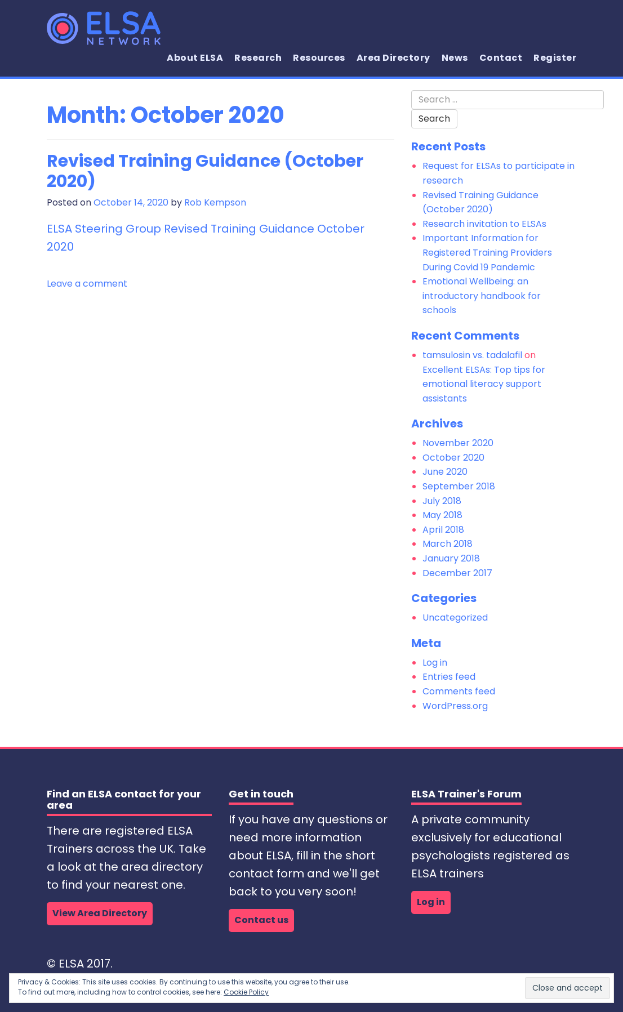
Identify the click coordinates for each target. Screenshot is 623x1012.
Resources (319, 57)
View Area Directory (99, 913)
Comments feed (458, 691)
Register (554, 57)
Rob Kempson (215, 202)
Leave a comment (87, 283)
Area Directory (393, 57)
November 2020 (457, 442)
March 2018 (447, 543)
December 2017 (457, 573)
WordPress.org (455, 705)
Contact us (261, 919)
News (455, 57)
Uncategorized (455, 617)
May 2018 (442, 515)
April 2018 (443, 529)
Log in (434, 662)
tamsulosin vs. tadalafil (472, 355)
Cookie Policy (246, 992)
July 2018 (441, 500)
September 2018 (458, 486)
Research (258, 57)
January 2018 (451, 558)
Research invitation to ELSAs (484, 223)
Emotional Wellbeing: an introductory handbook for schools (481, 295)
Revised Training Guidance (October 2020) (205, 171)
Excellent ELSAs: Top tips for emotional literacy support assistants (483, 384)
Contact (501, 57)
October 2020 (453, 457)
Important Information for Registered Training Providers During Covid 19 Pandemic (487, 252)
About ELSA (195, 57)
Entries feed (448, 676)
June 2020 (445, 471)
